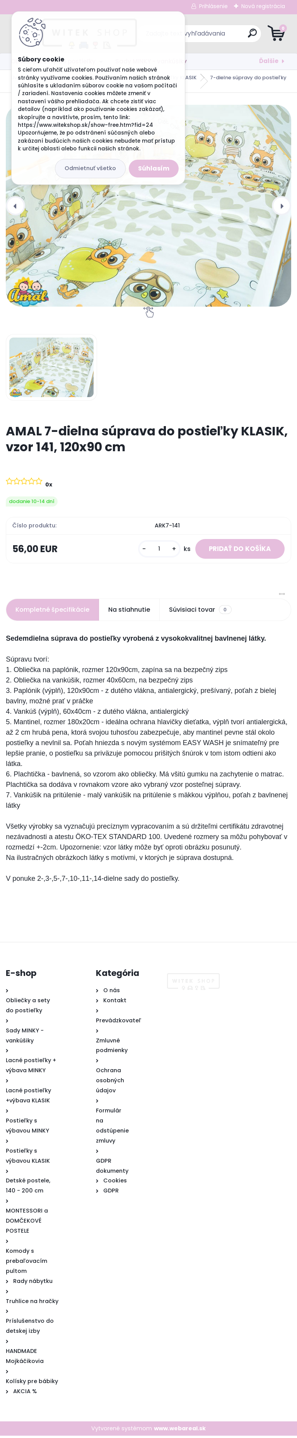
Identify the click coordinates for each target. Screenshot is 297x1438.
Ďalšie (268, 61)
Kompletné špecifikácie (52, 611)
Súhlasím (153, 168)
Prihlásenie (213, 6)
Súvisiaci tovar (200, 611)
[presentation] (15, 205)
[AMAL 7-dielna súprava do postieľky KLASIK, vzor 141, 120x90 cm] (148, 206)
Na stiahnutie (129, 611)
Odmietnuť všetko (90, 168)
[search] (241, 36)
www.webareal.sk (180, 1430)
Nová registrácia (263, 6)
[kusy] (152, 550)
